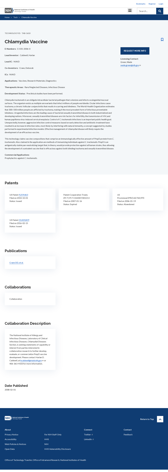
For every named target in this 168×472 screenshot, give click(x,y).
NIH (46, 446)
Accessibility (10, 441)
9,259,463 (23, 197)
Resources (93, 12)
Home (7, 20)
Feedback (128, 437)
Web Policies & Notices (15, 446)
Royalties (69, 12)
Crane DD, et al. (16, 265)
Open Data (10, 451)
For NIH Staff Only (52, 437)
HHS (46, 441)
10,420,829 (24, 222)
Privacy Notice (11, 437)
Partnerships (55, 12)
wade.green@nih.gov (130, 67)
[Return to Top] (160, 421)
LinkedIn (89, 441)
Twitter (88, 437)
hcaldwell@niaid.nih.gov (32, 363)
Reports (81, 12)
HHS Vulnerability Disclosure (57, 451)
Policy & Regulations (111, 12)
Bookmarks (140, 4)
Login (161, 4)
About (127, 12)
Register (152, 4)
